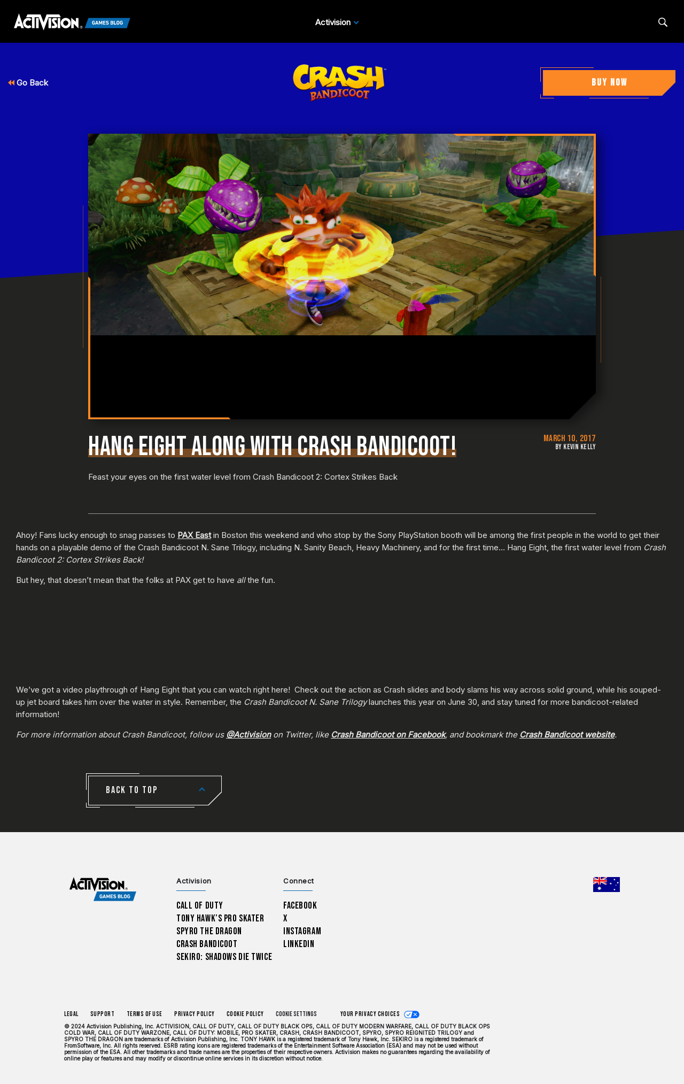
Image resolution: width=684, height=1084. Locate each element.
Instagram (302, 931)
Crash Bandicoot (206, 944)
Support (102, 1014)
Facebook (300, 905)
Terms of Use (145, 1014)
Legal (71, 1014)
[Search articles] (663, 22)
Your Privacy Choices (370, 1014)
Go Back (28, 83)
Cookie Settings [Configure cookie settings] (296, 1014)
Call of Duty (199, 905)
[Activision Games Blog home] (102, 890)
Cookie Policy (245, 1014)
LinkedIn (299, 944)
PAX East (194, 535)
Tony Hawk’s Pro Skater (220, 918)
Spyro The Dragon (209, 931)
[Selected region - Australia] (606, 884)
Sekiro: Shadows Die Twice (224, 957)
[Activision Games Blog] (72, 22)
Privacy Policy (194, 1014)
